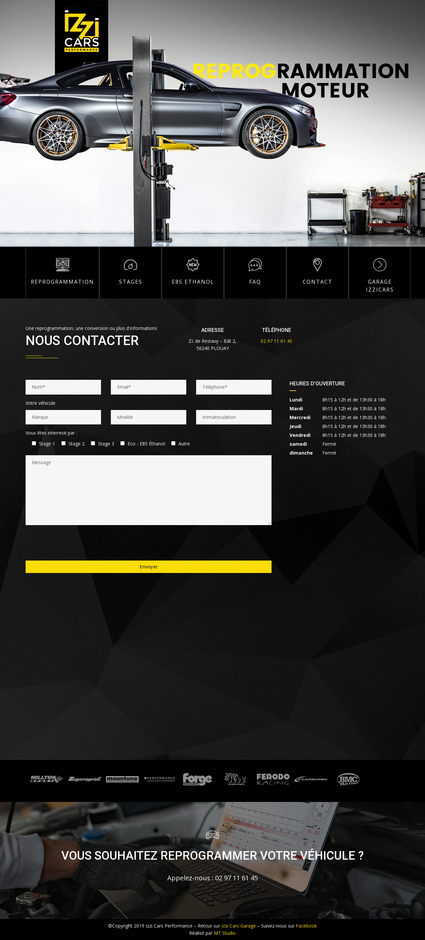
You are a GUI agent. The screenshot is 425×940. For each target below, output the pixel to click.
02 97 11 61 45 (276, 341)
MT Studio (225, 933)
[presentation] (75, 543)
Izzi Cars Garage (238, 926)
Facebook (306, 926)
